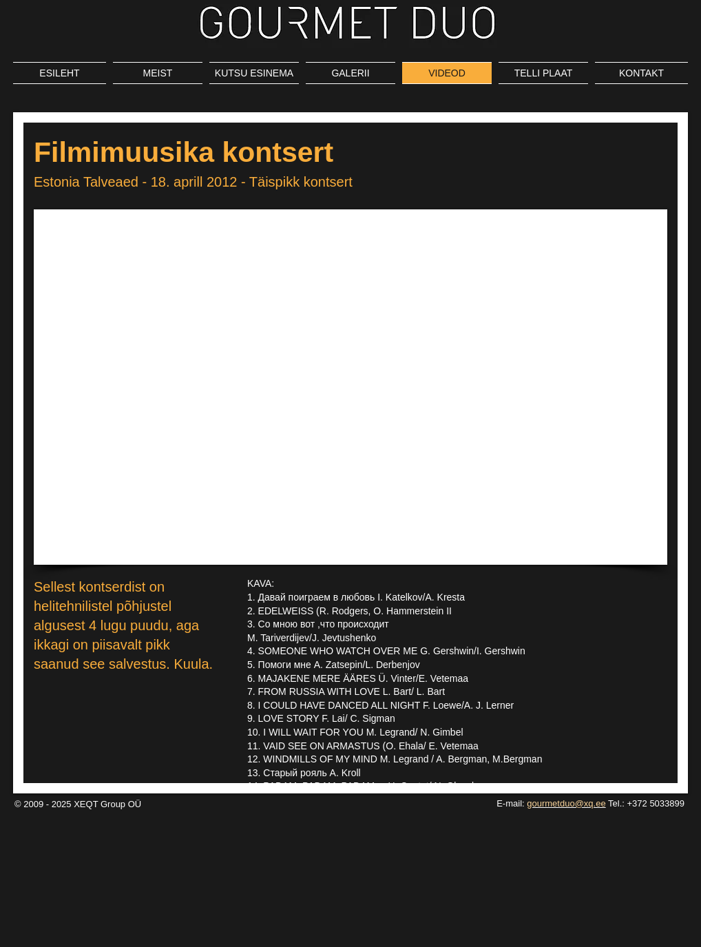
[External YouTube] (350, 387)
